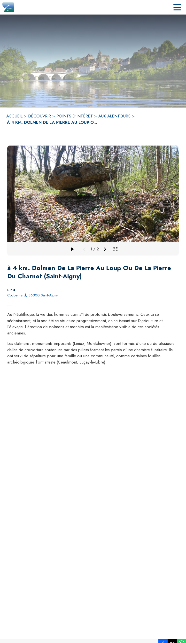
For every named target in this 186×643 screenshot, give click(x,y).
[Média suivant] (105, 249)
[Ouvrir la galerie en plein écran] (115, 249)
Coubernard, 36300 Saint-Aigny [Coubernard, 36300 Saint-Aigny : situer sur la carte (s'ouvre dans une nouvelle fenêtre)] (32, 295)
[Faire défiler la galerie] (72, 249)
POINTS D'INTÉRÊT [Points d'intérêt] (74, 116)
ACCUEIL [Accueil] (14, 116)
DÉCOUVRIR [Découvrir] (39, 116)
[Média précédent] (84, 249)
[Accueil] (8, 7)
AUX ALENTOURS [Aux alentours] (114, 116)
